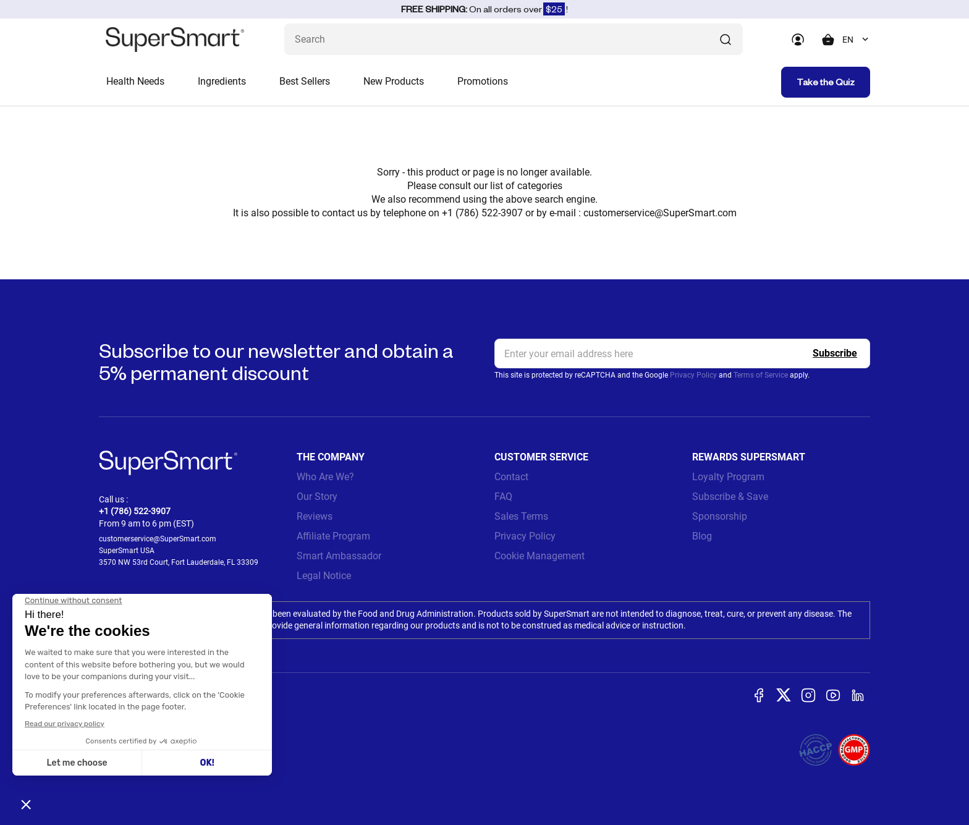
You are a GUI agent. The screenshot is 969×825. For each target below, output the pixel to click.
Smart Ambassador (339, 556)
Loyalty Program (728, 477)
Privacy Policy (693, 375)
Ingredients (222, 81)
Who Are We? (325, 477)
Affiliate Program (333, 536)
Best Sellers (304, 81)
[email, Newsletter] (682, 353)
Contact (511, 477)
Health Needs (135, 81)
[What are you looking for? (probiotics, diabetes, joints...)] (513, 39)
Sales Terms (521, 516)
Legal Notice (324, 576)
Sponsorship (719, 516)
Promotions (482, 81)
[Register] (835, 353)
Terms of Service (761, 375)
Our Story (317, 496)
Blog (702, 536)
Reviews (314, 516)
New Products (393, 81)
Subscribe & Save (730, 496)
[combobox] (856, 39)
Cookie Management (539, 556)
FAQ (503, 496)
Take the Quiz (826, 82)
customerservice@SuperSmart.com (660, 213)
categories (539, 186)
